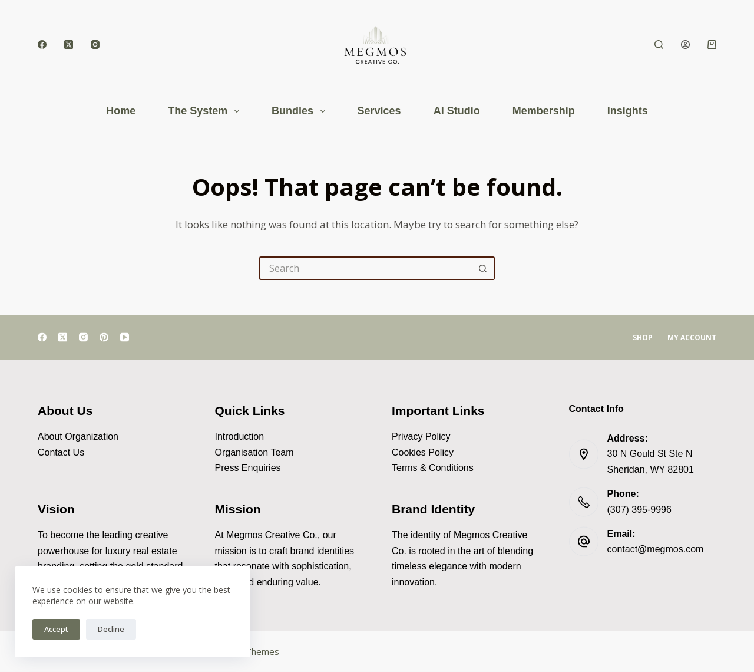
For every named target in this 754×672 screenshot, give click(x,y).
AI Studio (457, 111)
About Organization (78, 436)
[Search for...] (365, 268)
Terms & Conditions (433, 468)
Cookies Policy (423, 452)
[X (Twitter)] (68, 44)
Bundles (301, 111)
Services (379, 111)
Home (120, 111)
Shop (643, 337)
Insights (627, 111)
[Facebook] (42, 44)
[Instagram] (95, 44)
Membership (543, 111)
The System (206, 111)
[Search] (658, 44)
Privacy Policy (421, 436)
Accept (56, 629)
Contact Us (61, 452)
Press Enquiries (248, 468)
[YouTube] (124, 337)
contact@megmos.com (655, 549)
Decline (111, 629)
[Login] (685, 44)
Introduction (239, 436)
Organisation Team (254, 452)
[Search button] (483, 268)
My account (691, 337)
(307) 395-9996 (639, 509)
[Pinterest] (104, 337)
